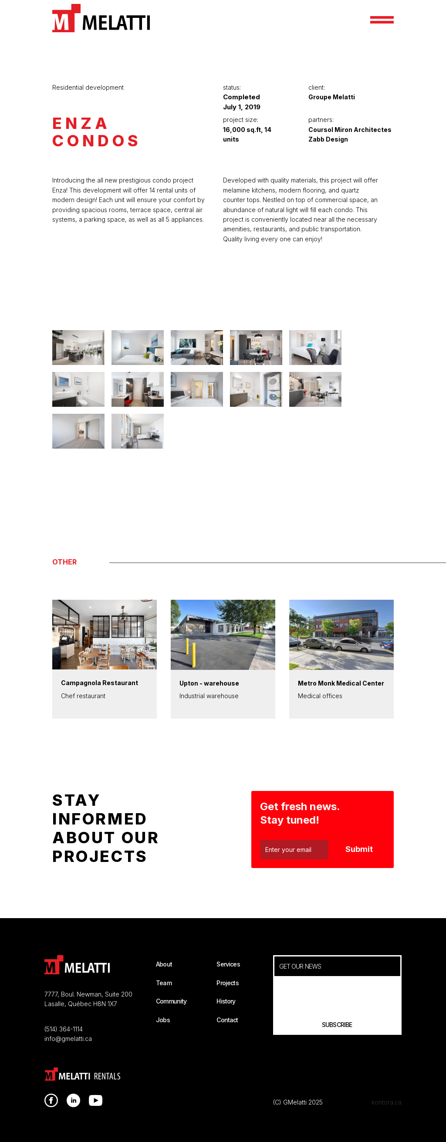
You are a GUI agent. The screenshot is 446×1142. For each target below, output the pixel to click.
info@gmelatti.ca (68, 1038)
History (225, 1001)
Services (228, 964)
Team (164, 983)
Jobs (163, 1020)
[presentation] (337, 994)
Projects (227, 983)
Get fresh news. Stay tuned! (300, 813)
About (164, 964)
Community (171, 1001)
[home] (101, 18)
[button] (382, 20)
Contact (227, 1020)
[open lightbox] (223, 318)
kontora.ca (387, 1102)
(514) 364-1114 (63, 1029)
